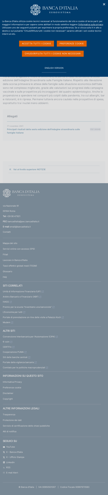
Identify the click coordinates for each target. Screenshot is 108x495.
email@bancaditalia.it (20, 226)
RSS (6, 467)
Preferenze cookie (12, 387)
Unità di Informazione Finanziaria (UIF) (22, 291)
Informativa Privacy (12, 382)
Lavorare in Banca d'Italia (15, 260)
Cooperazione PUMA (13, 352)
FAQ (5, 277)
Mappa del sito (10, 243)
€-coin (6, 341)
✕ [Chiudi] (104, 4)
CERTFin (7, 347)
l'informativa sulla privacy (90, 24)
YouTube (9, 446)
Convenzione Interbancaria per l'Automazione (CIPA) (29, 336)
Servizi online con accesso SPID (19, 249)
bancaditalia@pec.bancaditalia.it (23, 221)
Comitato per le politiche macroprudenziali (24, 367)
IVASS (6, 301)
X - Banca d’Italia (13, 452)
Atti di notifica (9, 431)
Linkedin (9, 462)
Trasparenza (9, 414)
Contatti (7, 232)
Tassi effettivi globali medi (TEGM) (20, 265)
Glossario (7, 271)
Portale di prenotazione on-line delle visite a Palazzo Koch (32, 317)
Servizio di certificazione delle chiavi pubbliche (26, 425)
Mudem (6, 322)
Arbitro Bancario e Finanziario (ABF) (20, 296)
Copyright (8, 398)
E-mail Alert (10, 472)
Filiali (5, 254)
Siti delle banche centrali (15, 357)
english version (54, 69)
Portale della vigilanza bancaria (18, 362)
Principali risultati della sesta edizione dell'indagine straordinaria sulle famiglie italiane (43, 131)
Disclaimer (8, 393)
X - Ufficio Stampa (13, 457)
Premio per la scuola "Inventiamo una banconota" (27, 307)
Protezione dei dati (12, 420)
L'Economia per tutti (12, 312)
